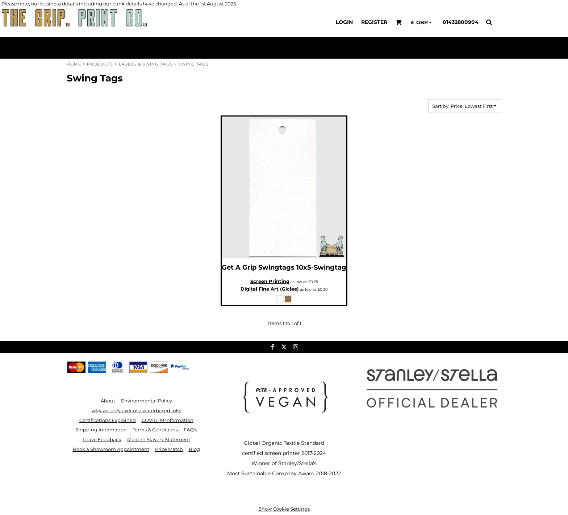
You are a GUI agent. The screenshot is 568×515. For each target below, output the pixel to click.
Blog (194, 449)
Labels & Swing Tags (146, 64)
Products (100, 64)
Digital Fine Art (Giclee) (270, 289)
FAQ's (190, 429)
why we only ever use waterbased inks (136, 410)
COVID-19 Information (167, 420)
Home (74, 64)
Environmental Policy (146, 401)
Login (344, 22)
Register (374, 22)
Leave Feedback (102, 439)
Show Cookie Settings (284, 509)
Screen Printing (269, 281)
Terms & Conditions (155, 429)
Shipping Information (101, 429)
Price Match (169, 449)
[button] (399, 22)
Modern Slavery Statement (158, 439)
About (108, 401)
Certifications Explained (107, 420)
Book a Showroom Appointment (111, 449)
